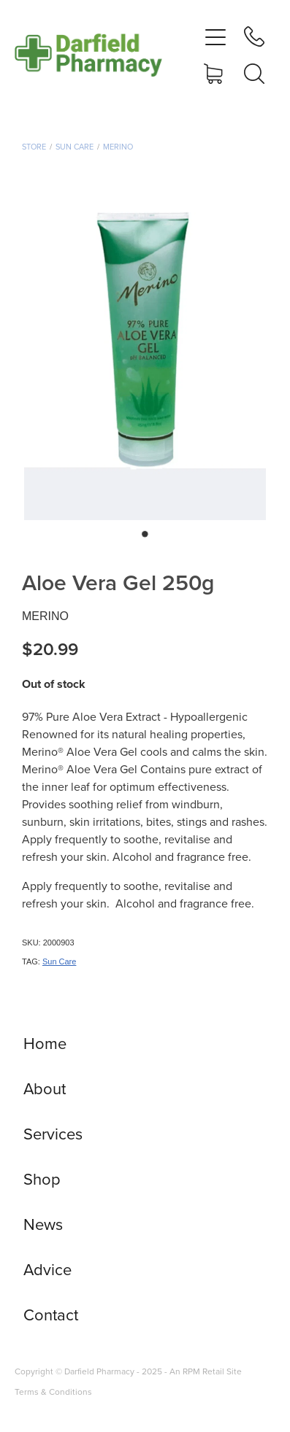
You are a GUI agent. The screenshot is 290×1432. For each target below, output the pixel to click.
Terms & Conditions (53, 1391)
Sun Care (75, 146)
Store (34, 146)
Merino (118, 146)
